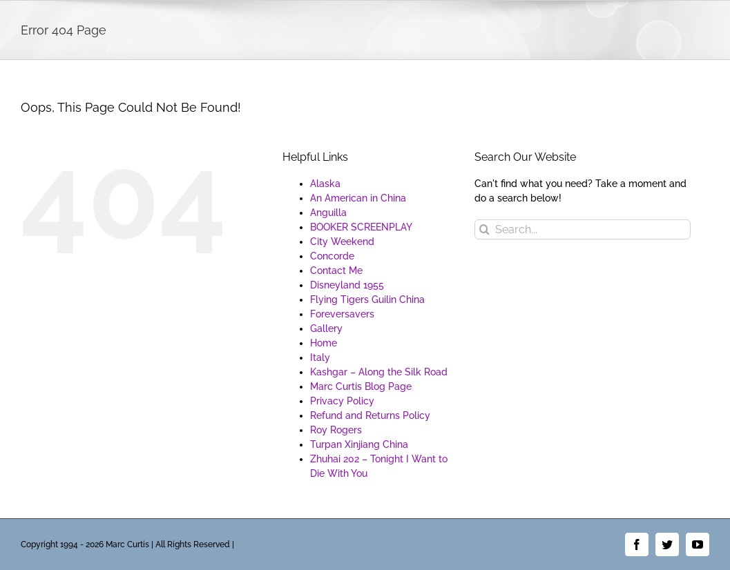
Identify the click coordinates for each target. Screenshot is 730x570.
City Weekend (342, 241)
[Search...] (582, 229)
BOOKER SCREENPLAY (361, 227)
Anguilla (328, 212)
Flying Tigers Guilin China (367, 299)
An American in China (358, 198)
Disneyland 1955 (347, 285)
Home (323, 342)
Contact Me (336, 270)
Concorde (332, 256)
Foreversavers (342, 314)
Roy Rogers (336, 429)
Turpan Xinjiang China (359, 444)
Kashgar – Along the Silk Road (379, 371)
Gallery (326, 328)
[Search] (484, 229)
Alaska (325, 183)
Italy (320, 357)
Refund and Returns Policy (370, 415)
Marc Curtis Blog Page (361, 386)
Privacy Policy (342, 400)
